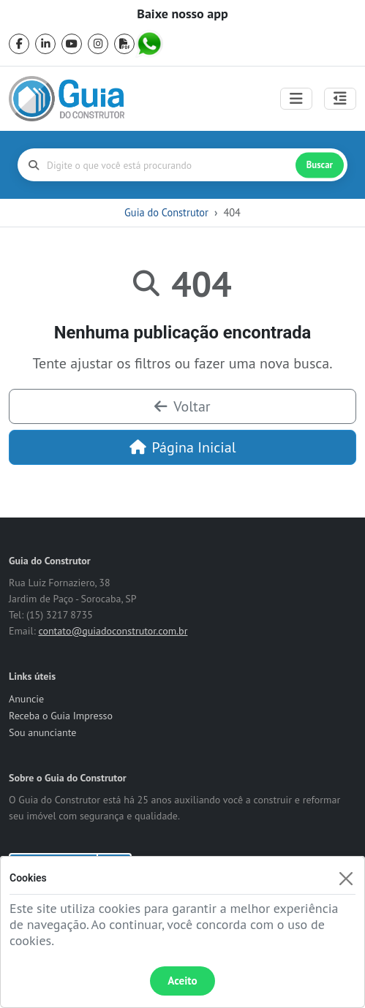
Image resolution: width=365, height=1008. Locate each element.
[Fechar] (345, 878)
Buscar (319, 165)
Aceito (182, 981)
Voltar (182, 406)
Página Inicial (182, 447)
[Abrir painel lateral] (340, 99)
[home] (66, 98)
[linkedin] (45, 44)
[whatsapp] (150, 44)
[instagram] (98, 44)
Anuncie (26, 698)
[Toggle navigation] (296, 99)
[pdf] (124, 44)
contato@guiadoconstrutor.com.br (112, 630)
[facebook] (19, 44)
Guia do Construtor (166, 212)
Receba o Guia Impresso (61, 715)
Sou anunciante (42, 732)
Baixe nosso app (182, 14)
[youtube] (71, 44)
